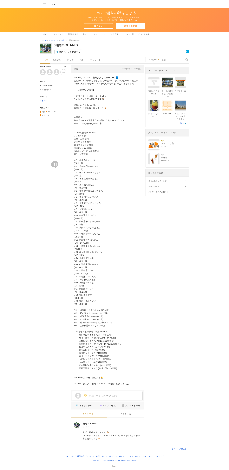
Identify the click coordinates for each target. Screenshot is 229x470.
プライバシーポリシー (111, 461)
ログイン (98, 26)
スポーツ (64, 40)
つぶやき (56, 60)
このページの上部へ (180, 449)
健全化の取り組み (128, 461)
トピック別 (125, 414)
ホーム (44, 40)
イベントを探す (144, 34)
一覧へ (181, 123)
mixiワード (159, 456)
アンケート (95, 60)
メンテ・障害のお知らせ (158, 192)
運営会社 (96, 461)
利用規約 (80, 456)
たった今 (86, 427)
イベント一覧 (128, 34)
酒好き (164, 157)
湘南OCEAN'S (90, 423)
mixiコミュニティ (126, 456)
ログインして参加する (69, 52)
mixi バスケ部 (167, 143)
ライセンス (90, 456)
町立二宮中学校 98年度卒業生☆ (180, 116)
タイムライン (89, 414)
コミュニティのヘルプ (157, 181)
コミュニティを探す (110, 34)
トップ (45, 60)
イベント (82, 60)
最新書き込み (72, 34)
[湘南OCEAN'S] (77, 425)
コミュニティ (53, 40)
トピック (69, 60)
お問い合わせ (101, 456)
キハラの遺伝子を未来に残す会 (167, 93)
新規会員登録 (130, 26)
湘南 (44, 112)
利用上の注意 (153, 186)
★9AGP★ (167, 114)
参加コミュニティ (90, 34)
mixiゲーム (113, 456)
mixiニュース (148, 456)
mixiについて (70, 456)
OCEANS (52, 112)
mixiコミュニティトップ (53, 34)
